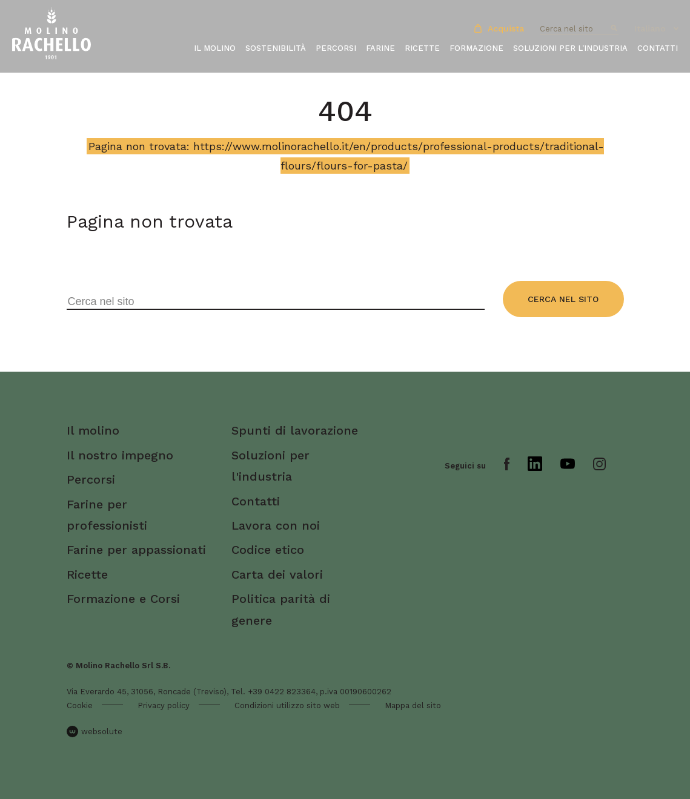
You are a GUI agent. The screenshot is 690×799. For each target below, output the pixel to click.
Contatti (657, 48)
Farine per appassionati (136, 549)
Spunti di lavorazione (294, 430)
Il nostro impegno (120, 455)
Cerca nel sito (563, 299)
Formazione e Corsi (123, 598)
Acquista (499, 28)
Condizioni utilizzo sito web (287, 705)
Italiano (650, 28)
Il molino (215, 48)
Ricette (422, 48)
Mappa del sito (413, 705)
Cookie (80, 705)
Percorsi (336, 48)
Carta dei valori (277, 574)
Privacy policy (164, 705)
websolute (95, 732)
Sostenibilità (275, 48)
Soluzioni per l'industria (570, 48)
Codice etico (267, 549)
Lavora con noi (275, 525)
